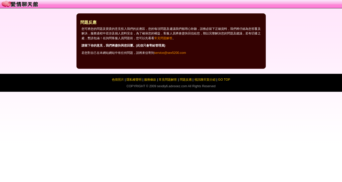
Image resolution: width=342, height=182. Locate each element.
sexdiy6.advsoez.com (172, 86)
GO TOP (224, 79)
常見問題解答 (163, 38)
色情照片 (118, 79)
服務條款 (150, 79)
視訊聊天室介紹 (205, 79)
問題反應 (186, 79)
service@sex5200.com (170, 53)
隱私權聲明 (134, 79)
